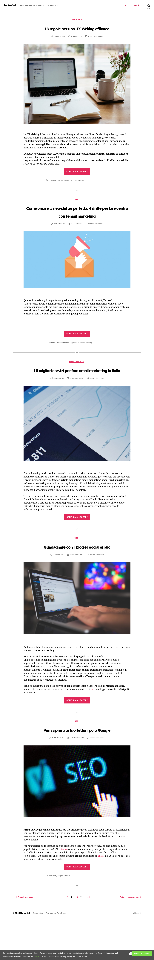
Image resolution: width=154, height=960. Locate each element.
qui (93, 722)
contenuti (52, 189)
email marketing (86, 359)
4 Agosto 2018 (76, 45)
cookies (37, 957)
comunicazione (55, 359)
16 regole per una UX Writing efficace (77, 32)
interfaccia (68, 189)
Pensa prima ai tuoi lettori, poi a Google (77, 767)
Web (81, 20)
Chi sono (125, 5)
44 (87, 937)
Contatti (135, 5)
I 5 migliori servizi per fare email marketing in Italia (77, 391)
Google (60, 918)
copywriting (74, 359)
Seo (77, 755)
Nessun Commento (96, 45)
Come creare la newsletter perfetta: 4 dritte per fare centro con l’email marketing (77, 224)
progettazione (79, 189)
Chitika (102, 897)
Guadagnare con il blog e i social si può (77, 576)
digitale (60, 189)
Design (74, 20)
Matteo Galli (11, 5)
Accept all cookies (142, 953)
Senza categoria (77, 379)
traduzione (64, 891)
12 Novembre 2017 (76, 403)
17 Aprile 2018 (76, 240)
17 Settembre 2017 (76, 780)
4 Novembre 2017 (77, 588)
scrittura (67, 918)
